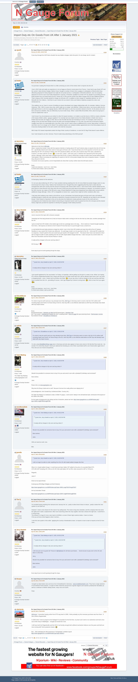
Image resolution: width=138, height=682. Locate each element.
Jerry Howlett (21, 210)
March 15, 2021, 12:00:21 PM (38, 176)
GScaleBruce (21, 296)
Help (111, 678)
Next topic (104, 39)
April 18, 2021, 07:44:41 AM (38, 501)
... (28, 45)
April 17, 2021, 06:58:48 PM (38, 408)
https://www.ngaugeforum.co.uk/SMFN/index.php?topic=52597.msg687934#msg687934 (53, 493)
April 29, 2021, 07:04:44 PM (38, 580)
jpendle (19, 452)
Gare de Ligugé (72, 314)
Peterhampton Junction (97, 314)
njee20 (18, 50)
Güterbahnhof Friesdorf (47, 314)
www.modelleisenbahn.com (80, 584)
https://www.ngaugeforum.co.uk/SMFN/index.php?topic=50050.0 (47, 633)
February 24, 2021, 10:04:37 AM (39, 52)
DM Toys (67, 301)
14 (46, 45)
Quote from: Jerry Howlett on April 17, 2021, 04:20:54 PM (49, 262)
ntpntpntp (19, 609)
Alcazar (19, 579)
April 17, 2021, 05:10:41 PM (38, 258)
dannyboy (20, 141)
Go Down (16, 45)
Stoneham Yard (69, 312)
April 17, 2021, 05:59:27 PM (38, 327)
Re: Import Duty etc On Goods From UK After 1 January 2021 (47, 50)
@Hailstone (60, 551)
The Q (18, 499)
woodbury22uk (21, 407)
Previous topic (95, 39)
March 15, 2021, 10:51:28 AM (38, 143)
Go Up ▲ (124, 678)
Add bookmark (97, 45)
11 (40, 45)
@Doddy (46, 146)
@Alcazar (34, 614)
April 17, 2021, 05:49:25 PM (38, 297)
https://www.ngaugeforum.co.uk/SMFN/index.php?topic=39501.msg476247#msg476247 (53, 487)
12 (42, 45)
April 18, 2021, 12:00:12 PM (38, 531)
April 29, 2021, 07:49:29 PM (38, 611)
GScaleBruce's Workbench (50, 315)
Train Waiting (21, 355)
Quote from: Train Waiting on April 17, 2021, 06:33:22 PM (49, 412)
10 (38, 45)
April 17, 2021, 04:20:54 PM (38, 211)
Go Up (15, 638)
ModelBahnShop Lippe (46, 344)
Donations (117, 113)
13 (44, 45)
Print (105, 45)
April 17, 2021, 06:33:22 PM (38, 356)
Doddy (18, 80)
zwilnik (18, 326)
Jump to (83, 645)
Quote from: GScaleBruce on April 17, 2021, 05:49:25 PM (49, 331)
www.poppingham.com (46, 385)
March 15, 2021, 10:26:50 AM (38, 82)
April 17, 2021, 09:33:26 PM (38, 454)
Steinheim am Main (48, 312)
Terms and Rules (117, 678)
